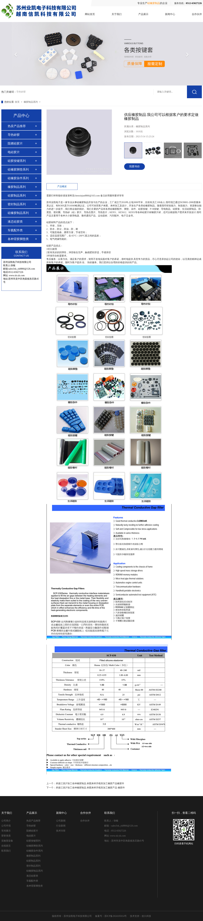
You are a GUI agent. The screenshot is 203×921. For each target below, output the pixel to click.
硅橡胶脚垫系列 (18, 169)
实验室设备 (7, 841)
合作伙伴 (197, 14)
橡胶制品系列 (31, 102)
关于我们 (117, 14)
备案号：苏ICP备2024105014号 (111, 916)
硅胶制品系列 (17, 195)
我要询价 (134, 166)
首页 (17, 102)
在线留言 (6, 846)
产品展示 (143, 14)
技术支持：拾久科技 (140, 916)
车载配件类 (15, 230)
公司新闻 (60, 820)
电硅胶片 (14, 152)
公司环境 (6, 825)
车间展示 (6, 830)
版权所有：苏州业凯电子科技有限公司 (72, 916)
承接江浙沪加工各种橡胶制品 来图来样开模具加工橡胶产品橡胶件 (90, 783)
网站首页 (90, 14)
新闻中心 (170, 14)
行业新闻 (60, 825)
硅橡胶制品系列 (18, 213)
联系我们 (6, 851)
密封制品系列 (17, 204)
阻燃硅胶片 (15, 143)
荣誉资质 (6, 835)
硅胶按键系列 (17, 160)
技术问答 (60, 830)
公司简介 (6, 820)
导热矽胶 (21, 91)
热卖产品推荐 (17, 126)
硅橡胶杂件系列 (18, 178)
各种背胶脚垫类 (18, 239)
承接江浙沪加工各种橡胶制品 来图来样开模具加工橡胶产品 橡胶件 (90, 787)
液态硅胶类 (15, 221)
